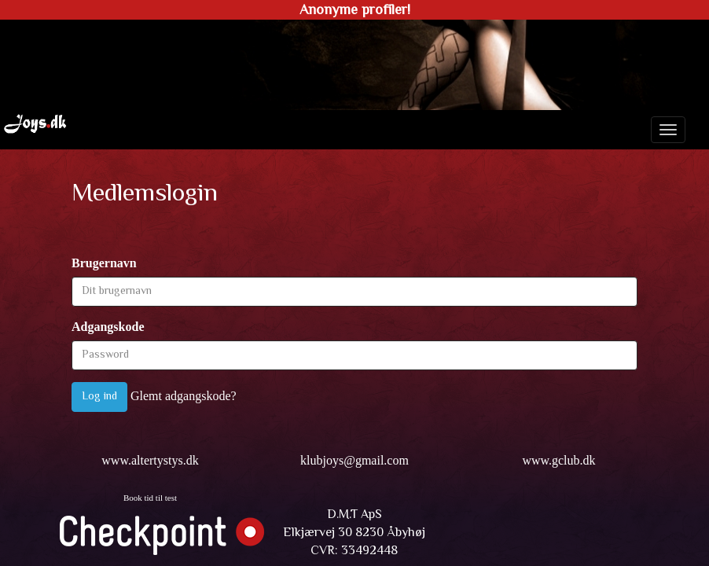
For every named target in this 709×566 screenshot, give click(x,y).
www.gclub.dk (558, 460)
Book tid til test (150, 497)
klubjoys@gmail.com (354, 460)
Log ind (99, 397)
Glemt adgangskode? (183, 395)
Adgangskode (108, 326)
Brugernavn (104, 263)
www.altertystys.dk (149, 460)
